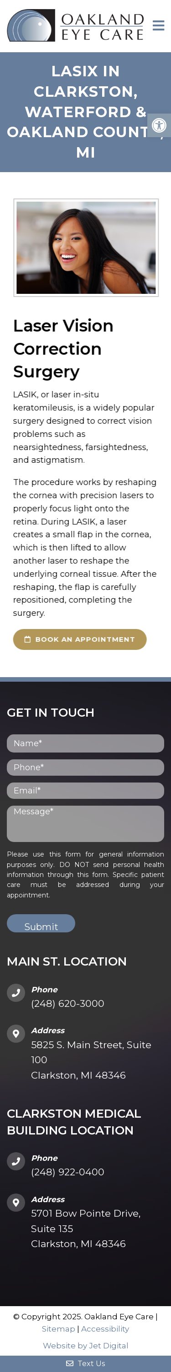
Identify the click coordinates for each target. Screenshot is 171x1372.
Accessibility (105, 1328)
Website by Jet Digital (86, 1345)
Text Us (85, 1363)
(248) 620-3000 (67, 1003)
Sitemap (58, 1328)
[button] (159, 125)
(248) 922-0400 (67, 1172)
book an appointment (75, 639)
